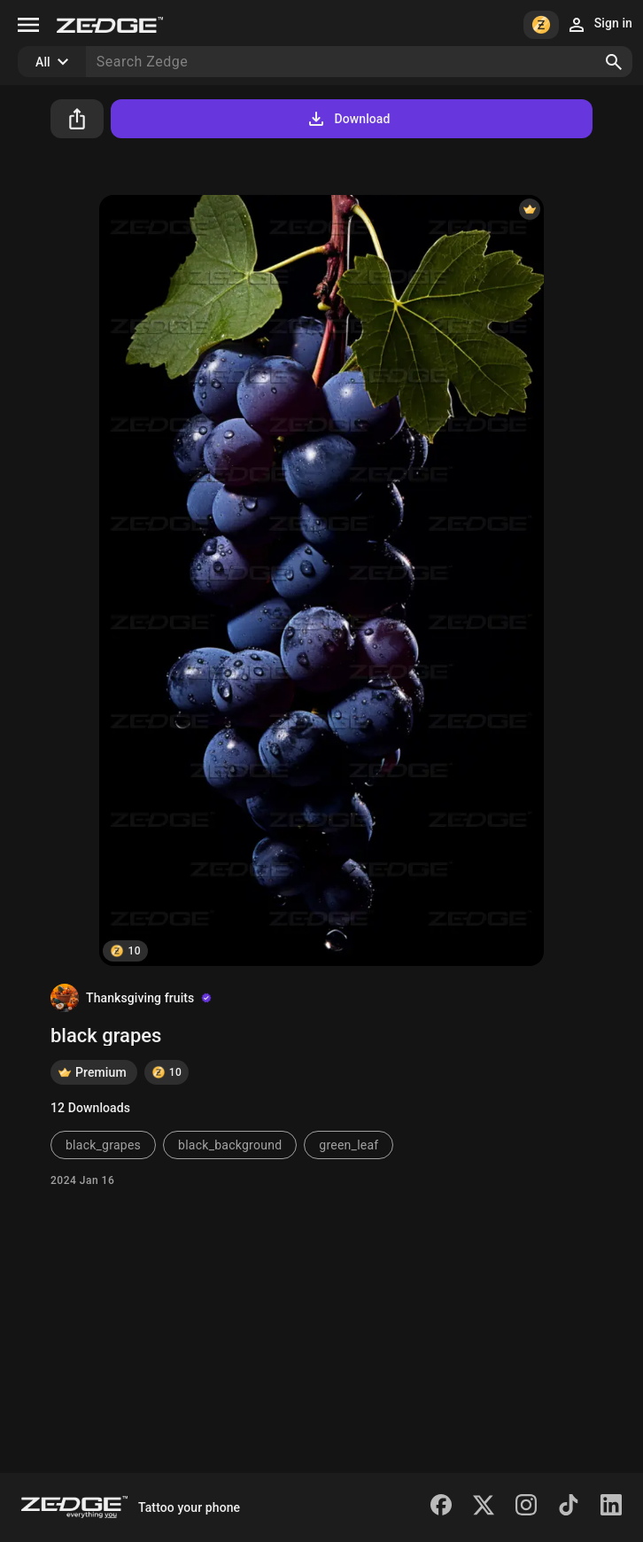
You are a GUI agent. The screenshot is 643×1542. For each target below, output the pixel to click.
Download (348, 118)
